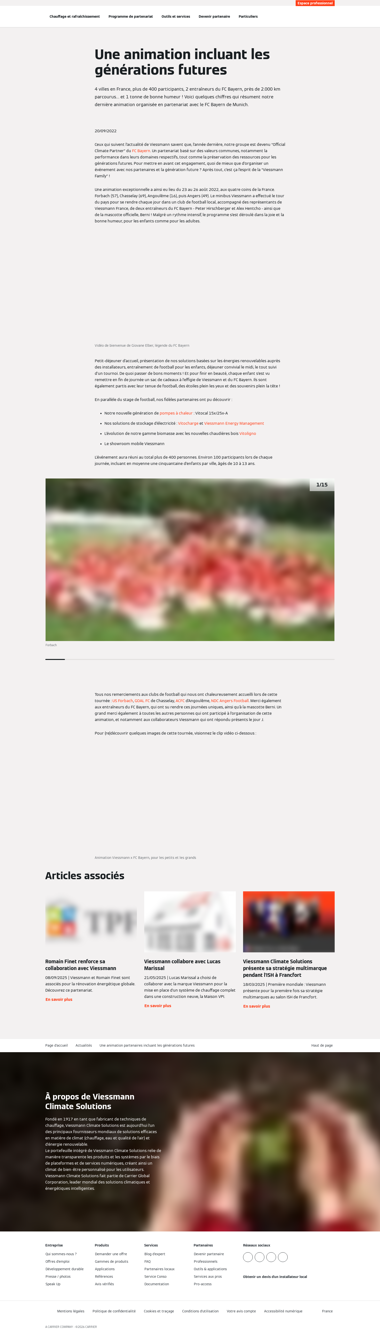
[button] (323, 1045)
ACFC (180, 700)
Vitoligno (247, 433)
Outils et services (176, 16)
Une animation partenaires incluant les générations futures (147, 1045)
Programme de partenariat (131, 16)
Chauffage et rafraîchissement (75, 16)
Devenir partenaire (214, 16)
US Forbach (122, 700)
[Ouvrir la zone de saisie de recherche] (332, 16)
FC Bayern (141, 150)
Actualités (84, 1045)
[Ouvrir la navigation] (29, 16)
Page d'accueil (56, 1045)
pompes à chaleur (176, 413)
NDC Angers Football (230, 700)
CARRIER (91, 1327)
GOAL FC (142, 700)
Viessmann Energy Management (234, 423)
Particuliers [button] (248, 16)
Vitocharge (188, 423)
